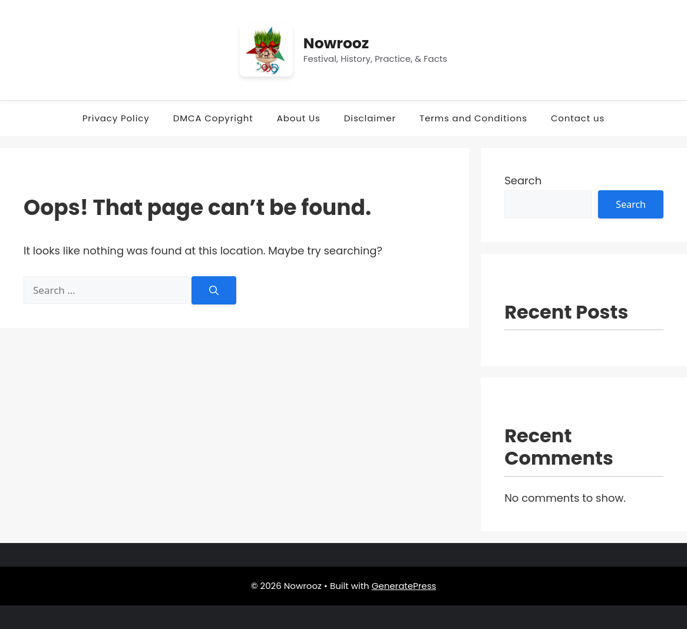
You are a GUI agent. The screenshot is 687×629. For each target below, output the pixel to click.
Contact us (578, 118)
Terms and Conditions (473, 118)
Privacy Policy (116, 118)
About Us (299, 118)
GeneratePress (404, 586)
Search (522, 180)
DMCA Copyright (213, 118)
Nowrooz (336, 43)
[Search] (213, 290)
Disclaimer (370, 118)
